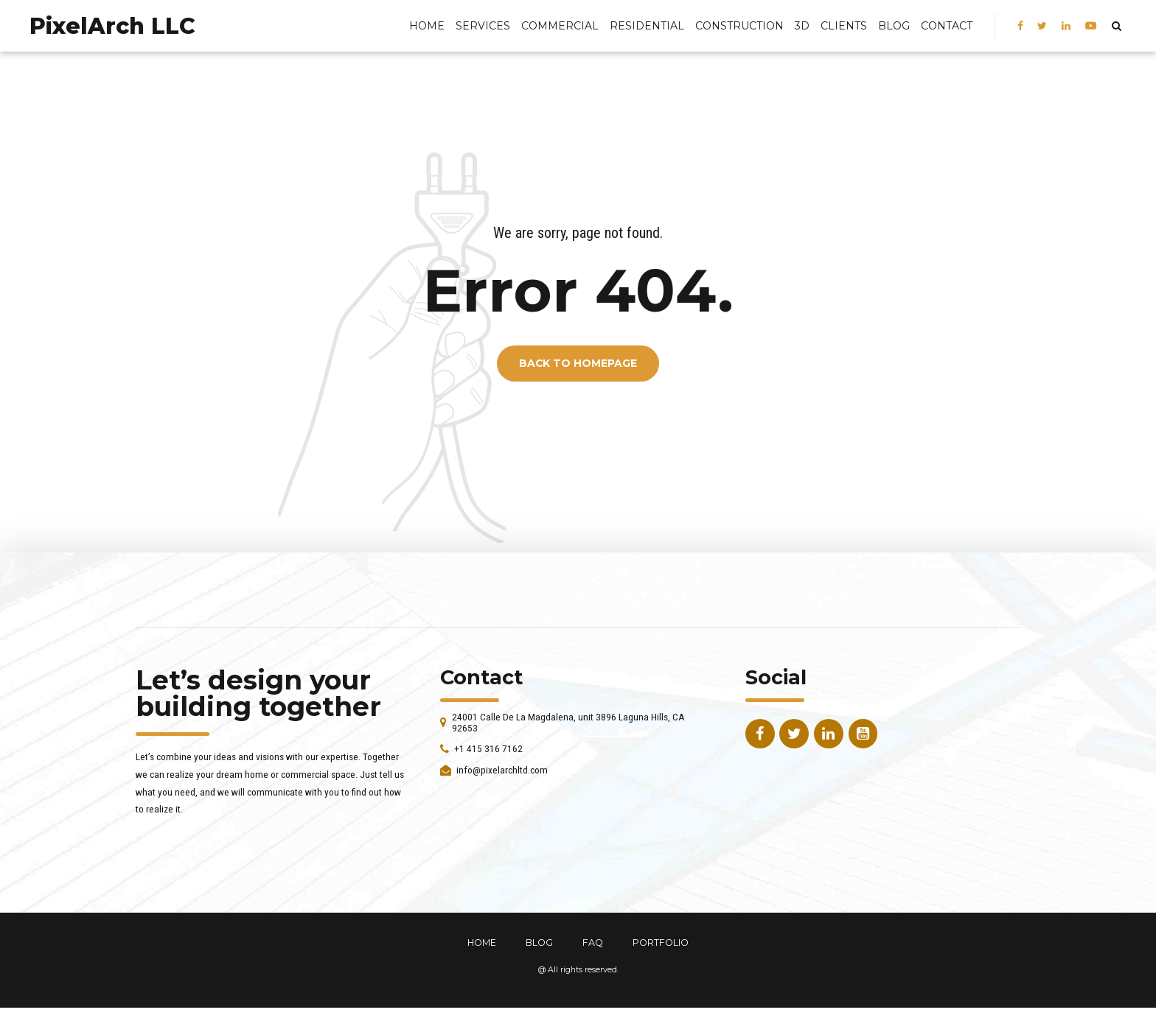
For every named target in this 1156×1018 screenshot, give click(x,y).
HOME (481, 942)
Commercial (560, 25)
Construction (739, 25)
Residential (647, 25)
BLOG (894, 25)
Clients (844, 25)
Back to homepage (578, 364)
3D (802, 25)
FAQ (592, 942)
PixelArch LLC (112, 26)
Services (483, 25)
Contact (946, 25)
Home (427, 25)
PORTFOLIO (661, 942)
